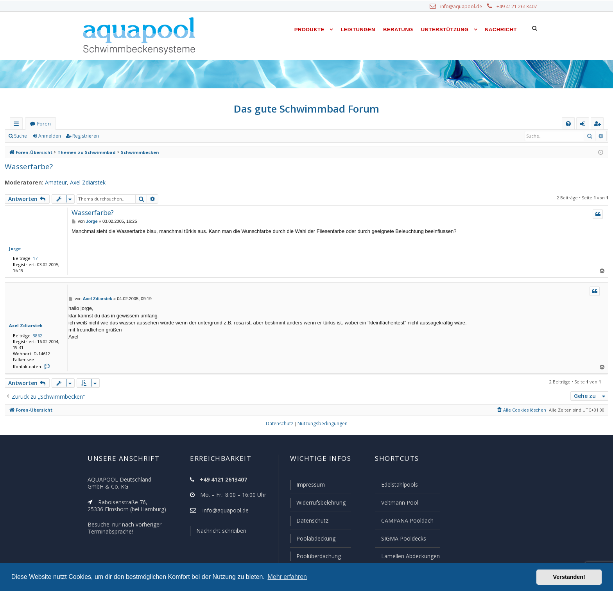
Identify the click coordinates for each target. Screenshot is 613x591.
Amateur (51, 182)
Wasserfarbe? (28, 166)
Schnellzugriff (17, 125)
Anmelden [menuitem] (584, 125)
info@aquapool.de (464, 6)
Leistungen (358, 29)
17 (33, 258)
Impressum (307, 486)
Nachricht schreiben (218, 532)
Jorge (15, 248)
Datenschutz (309, 521)
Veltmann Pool (398, 504)
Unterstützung (445, 29)
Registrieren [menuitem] (599, 125)
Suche (20, 136)
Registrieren (84, 136)
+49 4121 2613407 (517, 6)
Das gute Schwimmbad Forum (307, 109)
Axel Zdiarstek (82, 182)
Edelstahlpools (399, 486)
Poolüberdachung (315, 556)
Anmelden (49, 136)
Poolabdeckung (313, 539)
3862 (36, 335)
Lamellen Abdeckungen (409, 556)
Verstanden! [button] (569, 577)
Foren (43, 124)
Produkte (309, 29)
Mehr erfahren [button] (287, 576)
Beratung (398, 29)
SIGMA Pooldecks (403, 539)
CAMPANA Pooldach (406, 521)
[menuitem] (568, 124)
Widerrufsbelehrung (317, 504)
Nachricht (501, 29)
